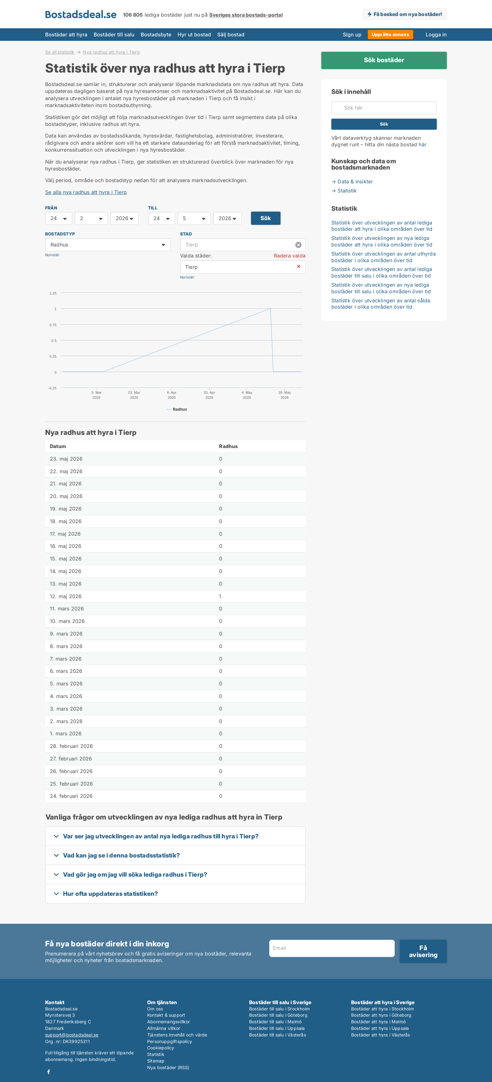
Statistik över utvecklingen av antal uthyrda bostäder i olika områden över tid (383, 257)
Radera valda (290, 255)
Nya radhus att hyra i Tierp (111, 52)
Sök (265, 218)
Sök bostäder (384, 60)
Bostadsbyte (156, 34)
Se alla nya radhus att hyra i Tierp (86, 192)
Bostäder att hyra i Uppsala (380, 1028)
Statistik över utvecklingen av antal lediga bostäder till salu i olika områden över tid (381, 272)
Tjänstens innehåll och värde (177, 1034)
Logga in (436, 34)
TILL (153, 207)
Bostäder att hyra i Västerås (380, 1034)
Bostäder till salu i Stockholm (279, 1008)
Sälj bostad (231, 34)
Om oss (155, 1008)
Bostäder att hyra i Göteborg (381, 1015)
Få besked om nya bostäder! (408, 14)
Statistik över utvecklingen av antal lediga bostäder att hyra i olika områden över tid (381, 225)
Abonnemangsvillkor (168, 1021)
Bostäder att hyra (66, 34)
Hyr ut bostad (194, 34)
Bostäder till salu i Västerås (277, 1034)
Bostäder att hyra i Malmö (378, 1021)
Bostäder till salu (114, 34)
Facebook (48, 1072)
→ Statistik (344, 190)
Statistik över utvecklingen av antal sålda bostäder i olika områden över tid (380, 303)
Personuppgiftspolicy (169, 1041)
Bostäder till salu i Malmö (275, 1021)
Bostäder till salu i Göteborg (278, 1015)
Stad (186, 233)
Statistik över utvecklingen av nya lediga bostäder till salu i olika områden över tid (381, 288)
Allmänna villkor (163, 1028)
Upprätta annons (390, 34)
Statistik (155, 1054)
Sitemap (155, 1060)
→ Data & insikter (352, 181)
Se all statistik (59, 51)
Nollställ (52, 255)
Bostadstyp (60, 233)
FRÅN (51, 207)
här (422, 144)
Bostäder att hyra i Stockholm (382, 1008)
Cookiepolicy (160, 1047)
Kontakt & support (166, 1015)
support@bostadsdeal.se (71, 1034)
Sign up (352, 34)
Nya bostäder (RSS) (168, 1067)
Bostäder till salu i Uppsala (277, 1028)
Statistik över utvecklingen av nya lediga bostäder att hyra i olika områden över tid (381, 241)
